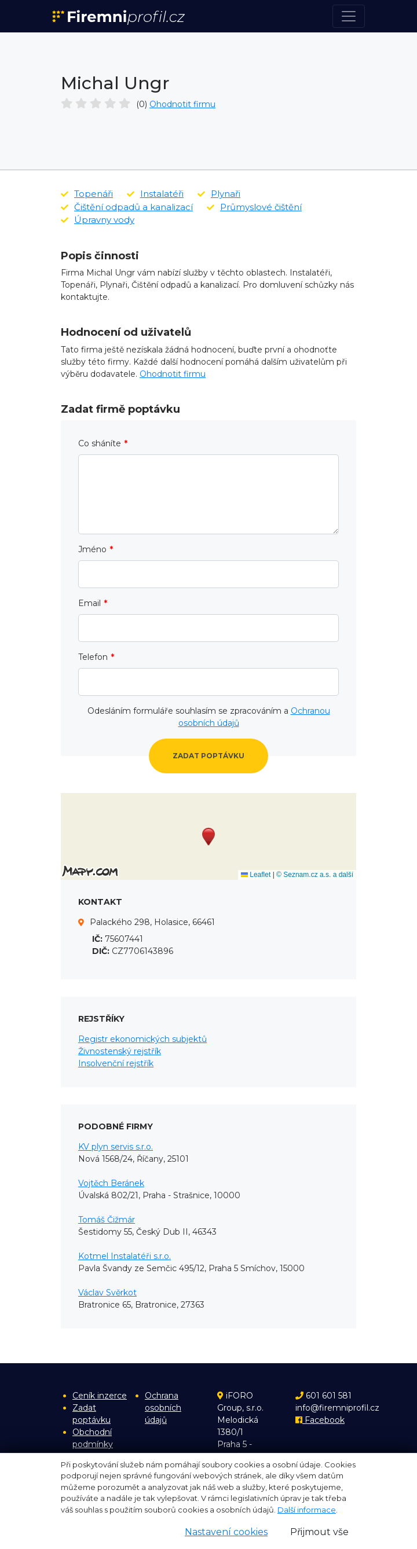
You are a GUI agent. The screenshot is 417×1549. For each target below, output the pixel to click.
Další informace (306, 1509)
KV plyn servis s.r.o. (115, 1146)
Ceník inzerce (99, 1395)
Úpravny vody (97, 219)
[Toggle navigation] (348, 16)
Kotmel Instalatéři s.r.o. (124, 1256)
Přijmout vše (319, 1531)
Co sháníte (99, 443)
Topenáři (87, 193)
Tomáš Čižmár (106, 1219)
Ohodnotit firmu (182, 104)
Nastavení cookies (226, 1531)
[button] (208, 837)
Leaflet (255, 875)
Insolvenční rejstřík (115, 1063)
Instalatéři (155, 193)
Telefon (93, 657)
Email (89, 603)
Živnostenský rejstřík (119, 1051)
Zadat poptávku (208, 755)
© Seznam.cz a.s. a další (314, 875)
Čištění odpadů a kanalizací (127, 206)
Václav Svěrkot (107, 1292)
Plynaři (218, 193)
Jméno (92, 549)
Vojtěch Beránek (111, 1183)
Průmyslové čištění (254, 206)
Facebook (320, 1420)
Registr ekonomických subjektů (142, 1039)
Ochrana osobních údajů (163, 1407)
